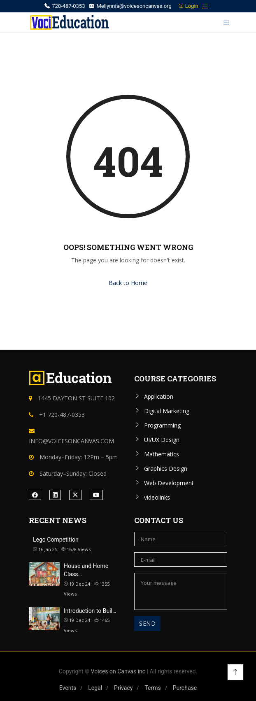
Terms (152, 688)
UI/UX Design (161, 440)
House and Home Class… (86, 570)
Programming (162, 425)
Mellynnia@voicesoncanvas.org (130, 6)
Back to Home (128, 283)
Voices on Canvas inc (118, 671)
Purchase (185, 688)
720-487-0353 (64, 6)
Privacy (123, 688)
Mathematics (161, 454)
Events (67, 688)
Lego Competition (56, 539)
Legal (95, 688)
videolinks (157, 497)
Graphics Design (165, 468)
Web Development (169, 483)
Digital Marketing (166, 411)
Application (158, 396)
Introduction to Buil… (90, 611)
